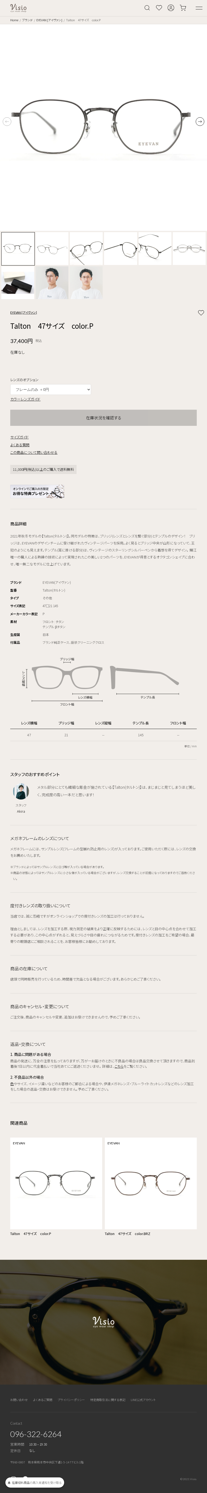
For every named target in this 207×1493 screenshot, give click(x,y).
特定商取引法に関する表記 (107, 1400)
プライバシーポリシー (71, 1400)
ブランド (27, 20)
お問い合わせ (19, 1400)
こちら (119, 1066)
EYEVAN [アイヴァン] (49, 20)
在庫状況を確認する (103, 417)
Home (14, 20)
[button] (200, 121)
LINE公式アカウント (143, 1400)
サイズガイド (19, 437)
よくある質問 (19, 444)
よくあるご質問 (42, 1400)
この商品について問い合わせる (33, 452)
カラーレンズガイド (25, 399)
